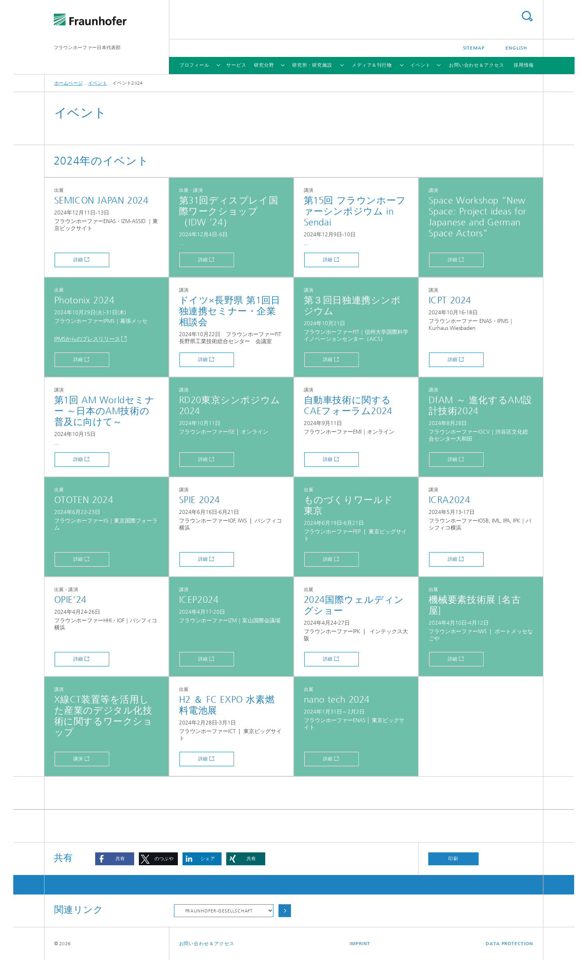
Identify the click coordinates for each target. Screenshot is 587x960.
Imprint (359, 943)
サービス (236, 65)
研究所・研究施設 (312, 65)
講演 (78, 759)
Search (527, 16)
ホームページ (68, 83)
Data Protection (509, 943)
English (516, 48)
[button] (114, 858)
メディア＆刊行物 (372, 65)
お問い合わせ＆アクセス (476, 65)
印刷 (453, 858)
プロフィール (194, 65)
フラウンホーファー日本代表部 (87, 47)
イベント (420, 65)
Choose (284, 910)
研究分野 (264, 65)
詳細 (78, 259)
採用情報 (524, 65)
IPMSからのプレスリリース (87, 339)
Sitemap (474, 48)
